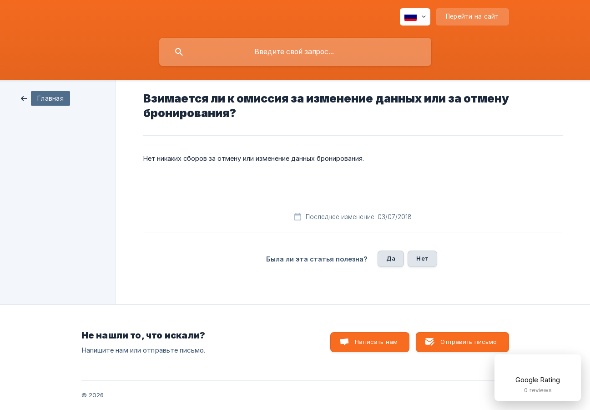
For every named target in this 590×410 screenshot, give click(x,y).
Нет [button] (422, 258)
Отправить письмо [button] (468, 341)
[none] (415, 17)
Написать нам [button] (376, 341)
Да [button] (390, 258)
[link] (45, 97)
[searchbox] (295, 52)
